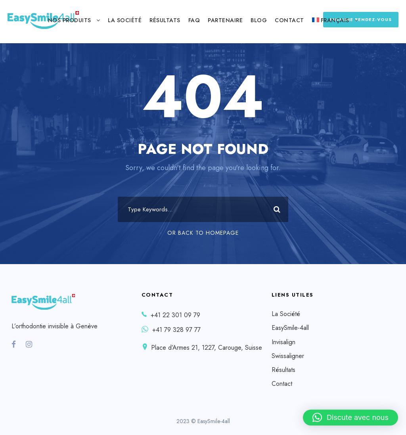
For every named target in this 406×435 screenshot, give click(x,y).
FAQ (194, 20)
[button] (350, 417)
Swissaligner (288, 355)
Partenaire (225, 20)
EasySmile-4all (290, 327)
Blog (259, 20)
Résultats (164, 20)
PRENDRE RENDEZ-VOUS (361, 19)
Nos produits (69, 20)
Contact (289, 20)
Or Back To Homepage (203, 233)
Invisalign (283, 342)
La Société (125, 20)
